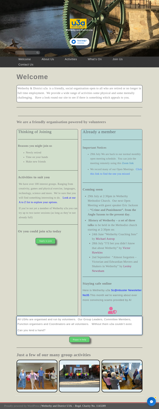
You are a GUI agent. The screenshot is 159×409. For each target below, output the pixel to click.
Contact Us (25, 64)
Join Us (118, 59)
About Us (48, 59)
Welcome (24, 59)
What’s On (95, 59)
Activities (71, 59)
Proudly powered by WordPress (21, 405)
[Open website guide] (80, 41)
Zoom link (128, 163)
